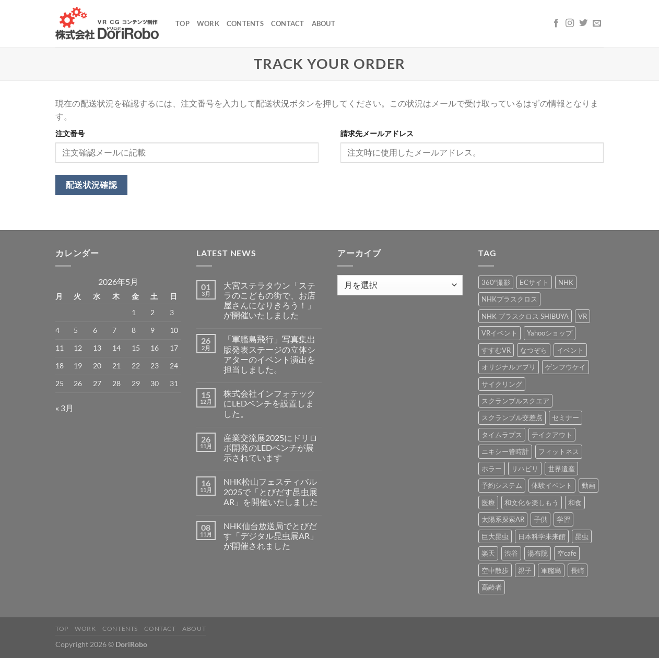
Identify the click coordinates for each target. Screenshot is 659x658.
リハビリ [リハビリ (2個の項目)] (524, 468)
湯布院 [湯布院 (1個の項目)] (537, 553)
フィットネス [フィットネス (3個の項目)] (558, 451)
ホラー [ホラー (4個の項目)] (491, 468)
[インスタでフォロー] (570, 23)
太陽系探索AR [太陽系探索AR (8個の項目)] (502, 519)
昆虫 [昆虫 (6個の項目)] (582, 536)
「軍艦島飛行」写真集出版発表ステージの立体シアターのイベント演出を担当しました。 (269, 354)
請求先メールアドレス (377, 133)
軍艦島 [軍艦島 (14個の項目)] (551, 570)
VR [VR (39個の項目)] (582, 316)
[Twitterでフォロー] (583, 23)
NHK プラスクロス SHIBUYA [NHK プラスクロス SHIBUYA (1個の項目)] (525, 316)
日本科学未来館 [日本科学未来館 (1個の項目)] (542, 536)
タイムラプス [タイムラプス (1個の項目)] (501, 434)
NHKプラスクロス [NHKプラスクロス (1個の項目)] (509, 299)
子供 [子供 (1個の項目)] (540, 519)
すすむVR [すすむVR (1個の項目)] (496, 350)
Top (182, 23)
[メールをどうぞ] (597, 23)
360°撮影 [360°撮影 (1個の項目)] (495, 282)
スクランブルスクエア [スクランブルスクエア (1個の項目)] (515, 401)
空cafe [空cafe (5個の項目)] (566, 553)
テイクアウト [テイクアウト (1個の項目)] (552, 434)
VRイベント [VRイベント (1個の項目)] (499, 333)
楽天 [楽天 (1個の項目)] (488, 553)
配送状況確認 (91, 184)
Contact (287, 23)
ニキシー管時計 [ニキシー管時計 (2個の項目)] (505, 451)
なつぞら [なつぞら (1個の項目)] (533, 350)
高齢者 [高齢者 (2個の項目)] (491, 587)
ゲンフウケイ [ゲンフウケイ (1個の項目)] (565, 367)
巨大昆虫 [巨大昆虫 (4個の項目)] (495, 536)
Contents (245, 23)
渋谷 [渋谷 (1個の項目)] (511, 553)
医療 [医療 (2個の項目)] (488, 502)
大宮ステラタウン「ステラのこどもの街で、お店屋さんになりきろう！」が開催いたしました (269, 300)
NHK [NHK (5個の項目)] (565, 282)
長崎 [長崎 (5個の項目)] (577, 570)
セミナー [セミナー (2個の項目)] (565, 417)
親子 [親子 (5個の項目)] (525, 570)
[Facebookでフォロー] (556, 23)
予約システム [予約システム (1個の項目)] (501, 485)
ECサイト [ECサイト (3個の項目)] (534, 282)
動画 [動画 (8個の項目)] (588, 485)
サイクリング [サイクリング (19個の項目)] (501, 384)
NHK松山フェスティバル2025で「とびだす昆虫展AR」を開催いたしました (270, 491)
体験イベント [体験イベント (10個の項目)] (552, 485)
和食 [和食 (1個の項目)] (575, 502)
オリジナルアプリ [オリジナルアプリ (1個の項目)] (508, 367)
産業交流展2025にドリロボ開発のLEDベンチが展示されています (270, 447)
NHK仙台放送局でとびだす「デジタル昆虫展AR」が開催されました (270, 536)
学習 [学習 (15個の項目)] (563, 519)
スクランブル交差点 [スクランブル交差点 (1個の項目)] (512, 417)
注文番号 (70, 133)
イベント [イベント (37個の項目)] (570, 350)
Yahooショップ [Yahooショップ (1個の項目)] (549, 333)
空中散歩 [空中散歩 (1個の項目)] (495, 570)
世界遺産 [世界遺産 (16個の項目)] (561, 468)
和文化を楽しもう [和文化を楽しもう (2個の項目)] (531, 502)
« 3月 (64, 408)
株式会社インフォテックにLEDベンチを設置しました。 (269, 403)
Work (208, 23)
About (323, 23)
